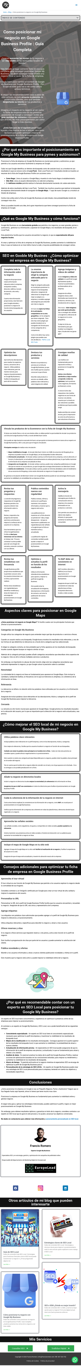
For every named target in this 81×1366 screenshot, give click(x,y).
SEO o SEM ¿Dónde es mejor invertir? (60, 1306)
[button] (77, 19)
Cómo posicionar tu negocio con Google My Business (16, 1316)
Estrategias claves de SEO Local (57, 1243)
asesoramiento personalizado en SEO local (62, 1120)
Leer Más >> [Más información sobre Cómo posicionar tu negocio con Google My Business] (6, 1330)
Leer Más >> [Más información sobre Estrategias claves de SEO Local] (47, 1256)
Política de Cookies (33, 1362)
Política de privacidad (47, 1362)
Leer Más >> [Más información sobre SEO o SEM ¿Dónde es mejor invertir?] (47, 1316)
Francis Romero (40, 1146)
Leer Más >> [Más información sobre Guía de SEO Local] (6, 1265)
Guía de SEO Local (11, 1253)
